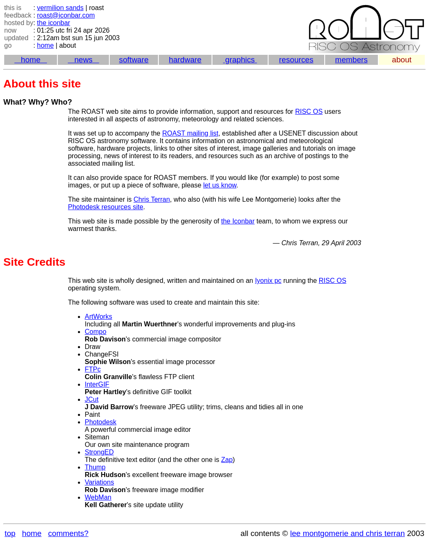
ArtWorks (98, 316)
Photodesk (100, 422)
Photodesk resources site (105, 206)
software (134, 59)
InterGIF (97, 384)
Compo (95, 331)
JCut (91, 399)
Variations (99, 482)
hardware (185, 59)
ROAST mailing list (190, 133)
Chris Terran (152, 199)
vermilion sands (60, 7)
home (45, 45)
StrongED (99, 452)
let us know (219, 185)
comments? (68, 533)
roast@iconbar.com (66, 15)
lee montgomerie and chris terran (347, 533)
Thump (95, 467)
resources (296, 59)
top (10, 533)
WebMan (98, 497)
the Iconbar (238, 221)
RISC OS (309, 111)
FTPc (93, 369)
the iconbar (53, 22)
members (351, 59)
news (83, 59)
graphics (240, 59)
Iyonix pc (268, 280)
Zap (227, 459)
